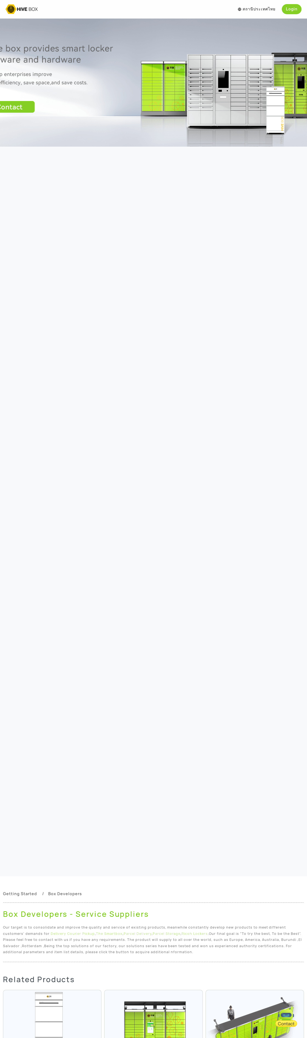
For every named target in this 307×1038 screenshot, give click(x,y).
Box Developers (65, 893)
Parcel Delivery (138, 933)
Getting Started (20, 893)
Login (291, 9)
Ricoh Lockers (194, 933)
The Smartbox (109, 933)
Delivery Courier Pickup (73, 933)
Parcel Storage (167, 933)
